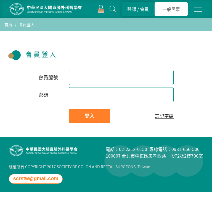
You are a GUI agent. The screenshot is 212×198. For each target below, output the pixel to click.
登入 (101, 9)
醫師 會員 (138, 9)
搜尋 (113, 9)
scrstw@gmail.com (36, 178)
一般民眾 (171, 9)
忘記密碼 (164, 115)
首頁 (8, 24)
